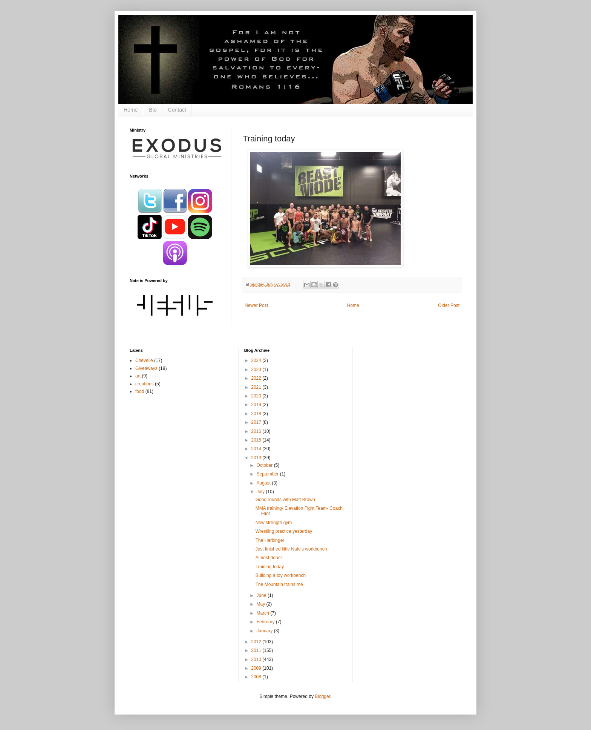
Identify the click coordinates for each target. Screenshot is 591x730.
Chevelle (144, 360)
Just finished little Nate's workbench (291, 549)
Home (131, 110)
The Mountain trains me (279, 584)
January (265, 630)
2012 (256, 641)
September (268, 474)
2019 (256, 404)
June (262, 595)
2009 (256, 668)
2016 (256, 431)
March (264, 613)
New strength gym (274, 522)
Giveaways (146, 368)
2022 (256, 378)
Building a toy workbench (281, 575)
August (264, 483)
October (265, 465)
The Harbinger (270, 540)
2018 (256, 413)
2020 (256, 396)
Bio (152, 110)
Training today (270, 566)
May (261, 604)
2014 (256, 448)
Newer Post (256, 305)
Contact (177, 110)
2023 (256, 369)
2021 (256, 387)
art (138, 376)
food (139, 391)
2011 (256, 650)
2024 (256, 360)
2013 (256, 457)
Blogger (322, 696)
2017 (256, 422)
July (261, 491)
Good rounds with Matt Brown (285, 499)
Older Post (448, 305)
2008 (256, 676)
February (266, 621)
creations (144, 383)
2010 (256, 659)
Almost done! (269, 557)
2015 (256, 440)
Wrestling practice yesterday (284, 531)
